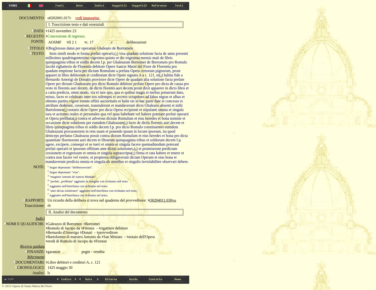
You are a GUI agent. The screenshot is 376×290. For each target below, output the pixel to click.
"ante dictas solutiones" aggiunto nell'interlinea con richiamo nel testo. (92, 190)
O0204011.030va (162, 200)
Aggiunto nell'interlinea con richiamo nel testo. (77, 186)
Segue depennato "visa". (63, 172)
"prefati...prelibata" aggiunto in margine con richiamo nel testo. (87, 181)
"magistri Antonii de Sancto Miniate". (72, 177)
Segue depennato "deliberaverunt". (70, 167)
